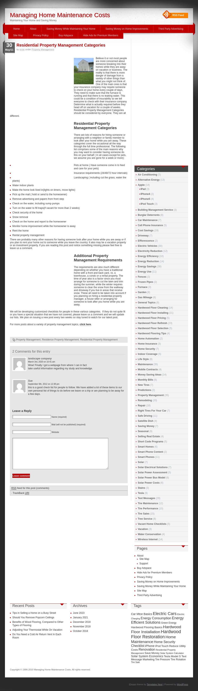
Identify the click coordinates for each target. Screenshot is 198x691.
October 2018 (80, 631)
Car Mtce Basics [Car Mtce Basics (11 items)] (141, 614)
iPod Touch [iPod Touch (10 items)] (162, 646)
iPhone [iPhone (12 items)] (149, 646)
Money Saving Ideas (149, 374)
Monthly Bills (145, 379)
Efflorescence (146, 240)
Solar (141, 462)
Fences (142, 276)
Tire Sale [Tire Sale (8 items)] (135, 662)
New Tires (143, 384)
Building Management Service (155, 209)
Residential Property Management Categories (60, 45)
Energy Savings (147, 266)
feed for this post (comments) (30, 494)
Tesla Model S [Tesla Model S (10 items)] (172, 656)
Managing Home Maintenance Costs (60, 15)
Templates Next (155, 684)
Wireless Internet (148, 539)
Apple (141, 185)
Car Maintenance (148, 220)
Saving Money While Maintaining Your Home (70, 28)
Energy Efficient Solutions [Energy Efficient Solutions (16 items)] (157, 620)
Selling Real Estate (149, 436)
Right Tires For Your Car (152, 410)
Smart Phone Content (150, 451)
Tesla (141, 493)
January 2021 (80, 617)
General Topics (147, 302)
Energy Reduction (148, 261)
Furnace (142, 287)
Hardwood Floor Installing (153, 312)
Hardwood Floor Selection (153, 328)
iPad (143, 189)
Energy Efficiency (148, 256)
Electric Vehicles (147, 245)
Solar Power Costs (149, 482)
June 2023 (79, 612)
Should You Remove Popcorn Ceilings (33, 617)
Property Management (43, 49)
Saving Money (146, 426)
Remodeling (145, 400)
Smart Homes (146, 446)
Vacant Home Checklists (152, 524)
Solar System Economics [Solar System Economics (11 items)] (147, 656)
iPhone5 (145, 199)
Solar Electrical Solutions (153, 467)
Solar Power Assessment (152, 472)
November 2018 (82, 626)
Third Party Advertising (170, 28)
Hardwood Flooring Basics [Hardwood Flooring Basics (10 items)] (146, 627)
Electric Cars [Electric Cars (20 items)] (165, 613)
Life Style (143, 359)
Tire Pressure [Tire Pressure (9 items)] (162, 659)
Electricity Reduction (150, 251)
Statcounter (6, 689)
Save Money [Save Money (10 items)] (152, 653)
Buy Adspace (66, 35)
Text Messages (146, 498)
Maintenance (145, 364)
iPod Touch (147, 203)
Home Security (146, 348)
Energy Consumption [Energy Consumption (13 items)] (156, 618)
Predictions (144, 390)
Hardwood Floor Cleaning (153, 307)
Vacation (143, 529)
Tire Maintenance (148, 503)
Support (143, 563)
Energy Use (144, 271)
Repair (141, 405)
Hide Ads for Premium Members (100, 35)
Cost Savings (145, 230)
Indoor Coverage (147, 354)
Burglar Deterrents (149, 215)
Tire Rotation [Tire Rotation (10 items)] (178, 659)
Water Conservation (149, 534)
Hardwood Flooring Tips (152, 333)
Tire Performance (148, 508)
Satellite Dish (145, 421)
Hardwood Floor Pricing (152, 318)
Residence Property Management (60, 339)
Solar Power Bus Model (151, 477)
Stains (141, 487)
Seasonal (143, 431)
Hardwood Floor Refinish (152, 323)
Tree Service (145, 518)
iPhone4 (145, 194)
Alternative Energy (149, 179)
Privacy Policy (40, 35)
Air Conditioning (147, 174)
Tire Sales (143, 513)
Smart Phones (146, 457)
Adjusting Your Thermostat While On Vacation (37, 629)
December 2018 (82, 622)
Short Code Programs (150, 441)
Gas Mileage (145, 297)
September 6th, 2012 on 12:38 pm (43, 384)
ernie (22, 49)
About (33, 28)
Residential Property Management (99, 339)
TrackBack (21, 499)
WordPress (182, 684)
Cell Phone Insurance (150, 225)
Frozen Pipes (145, 282)
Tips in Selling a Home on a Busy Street (34, 612)
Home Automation (148, 338)
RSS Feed (178, 15)
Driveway (143, 235)
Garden (142, 292)
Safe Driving (145, 415)
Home (16, 28)
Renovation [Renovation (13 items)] (147, 649)
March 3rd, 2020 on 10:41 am (41, 362)
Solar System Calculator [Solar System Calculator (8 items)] (172, 653)
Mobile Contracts (148, 369)
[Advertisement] (41, 84)
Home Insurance (147, 343)
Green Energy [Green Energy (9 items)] (168, 622)
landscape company (40, 358)
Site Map (18, 35)
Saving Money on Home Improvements (126, 28)
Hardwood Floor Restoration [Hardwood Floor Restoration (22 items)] (156, 634)
